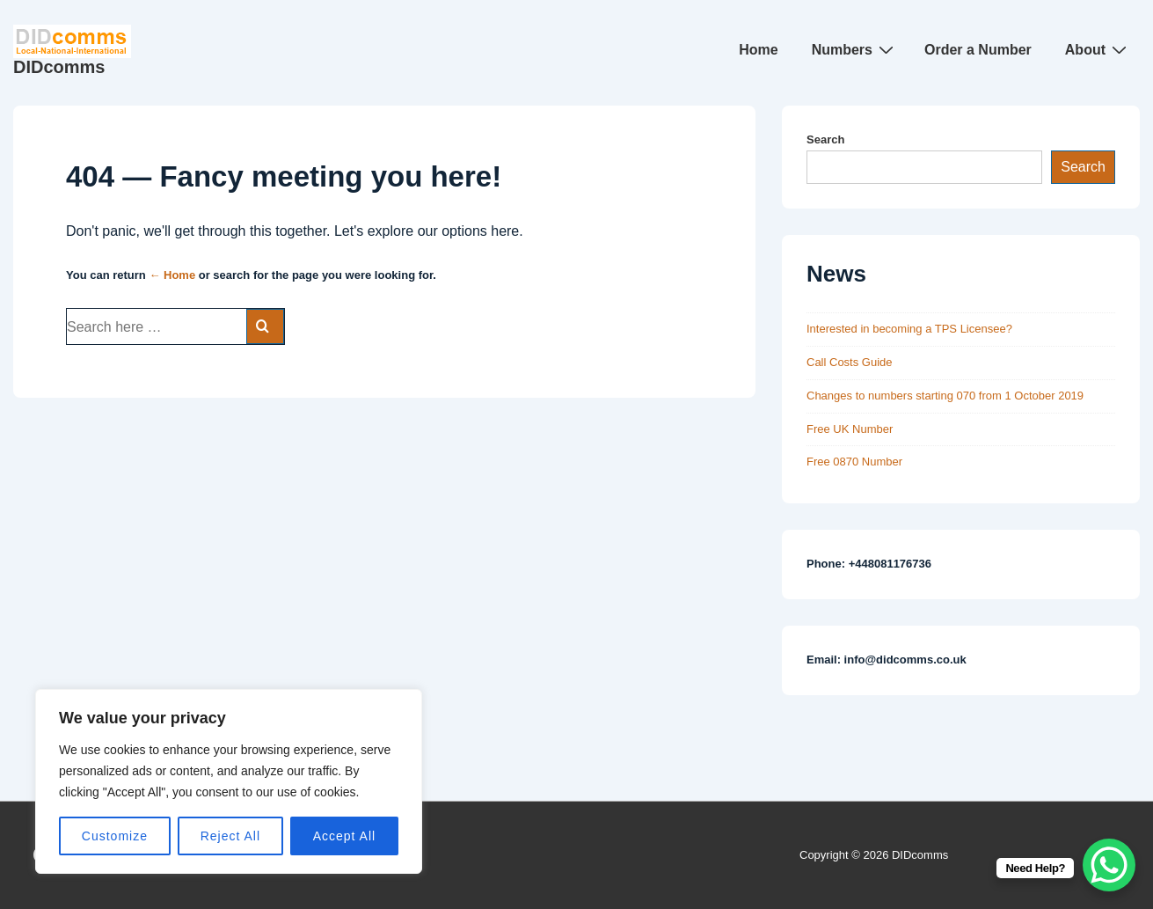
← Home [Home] (172, 275)
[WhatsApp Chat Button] (1109, 865)
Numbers (855, 49)
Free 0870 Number (854, 461)
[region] (228, 781)
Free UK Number (849, 429)
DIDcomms (59, 67)
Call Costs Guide (849, 362)
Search (825, 139)
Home (758, 49)
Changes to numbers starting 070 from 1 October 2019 (945, 395)
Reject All (230, 836)
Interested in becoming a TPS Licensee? (909, 328)
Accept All (344, 836)
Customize (115, 836)
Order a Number (978, 49)
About (1098, 49)
